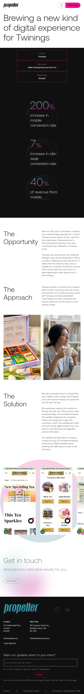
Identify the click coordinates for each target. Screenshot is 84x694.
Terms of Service (65, 680)
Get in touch (73, 5)
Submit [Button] (40, 675)
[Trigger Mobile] (11, 5)
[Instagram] (56, 610)
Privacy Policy (49, 680)
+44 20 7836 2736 (10, 643)
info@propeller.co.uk (11, 638)
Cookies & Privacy (31, 691)
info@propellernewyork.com (39, 638)
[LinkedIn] (67, 610)
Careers (7, 691)
